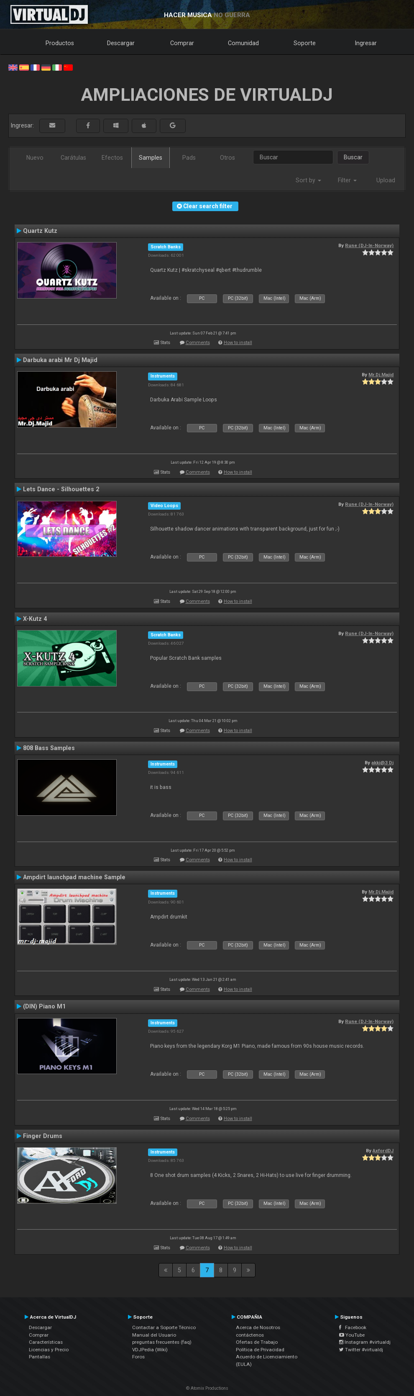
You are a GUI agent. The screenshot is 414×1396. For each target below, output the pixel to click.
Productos (60, 43)
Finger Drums (42, 1136)
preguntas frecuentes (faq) (162, 1342)
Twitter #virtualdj (361, 1350)
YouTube (352, 1335)
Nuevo (34, 157)
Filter (347, 180)
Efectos (112, 157)
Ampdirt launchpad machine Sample (74, 877)
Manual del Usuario (154, 1335)
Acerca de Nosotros (258, 1327)
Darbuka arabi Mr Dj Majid (60, 360)
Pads (189, 157)
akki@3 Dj (382, 763)
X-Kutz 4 (35, 618)
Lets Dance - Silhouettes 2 (61, 489)
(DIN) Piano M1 (44, 1006)
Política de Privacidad (260, 1350)
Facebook (352, 1327)
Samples (150, 157)
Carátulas (73, 157)
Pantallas (39, 1357)
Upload (385, 180)
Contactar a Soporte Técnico (164, 1327)
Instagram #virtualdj (365, 1342)
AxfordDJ (383, 1151)
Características (46, 1342)
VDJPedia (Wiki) (150, 1350)
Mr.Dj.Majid (381, 375)
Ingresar (366, 43)
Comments (198, 342)
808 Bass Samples (49, 748)
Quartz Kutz (40, 230)
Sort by (308, 180)
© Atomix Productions (207, 1388)
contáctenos (250, 1335)
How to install (238, 342)
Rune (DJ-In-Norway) (369, 245)
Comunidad (243, 43)
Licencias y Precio (49, 1350)
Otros (227, 157)
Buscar (353, 157)
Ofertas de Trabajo (257, 1342)
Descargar (121, 43)
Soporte (305, 43)
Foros (138, 1357)
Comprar (182, 43)
